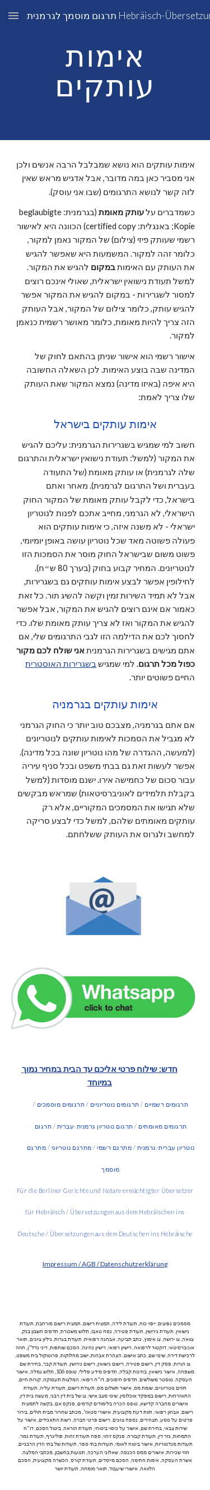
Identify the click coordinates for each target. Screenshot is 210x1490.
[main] (105, 70)
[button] (13, 15)
